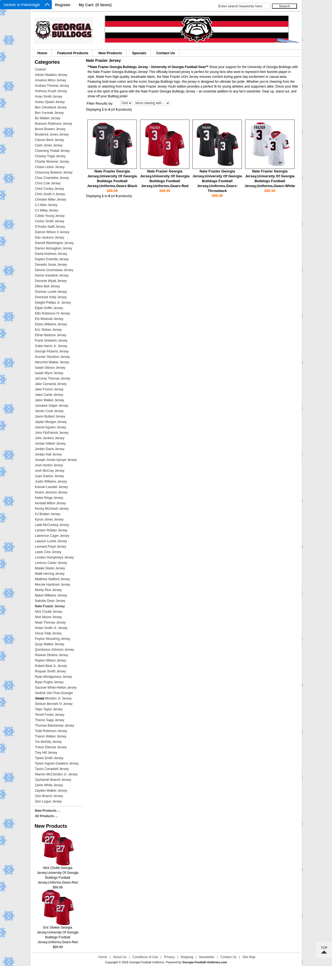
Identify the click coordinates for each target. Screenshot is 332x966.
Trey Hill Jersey (46, 753)
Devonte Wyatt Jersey (51, 281)
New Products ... (47, 811)
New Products (110, 53)
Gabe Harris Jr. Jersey (51, 346)
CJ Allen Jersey (46, 205)
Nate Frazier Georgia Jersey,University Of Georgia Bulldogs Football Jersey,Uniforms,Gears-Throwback (217, 181)
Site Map (248, 957)
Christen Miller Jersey (50, 199)
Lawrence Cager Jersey (52, 536)
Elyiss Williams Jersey (51, 324)
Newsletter (207, 957)
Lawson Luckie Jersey (51, 541)
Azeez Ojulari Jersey (50, 102)
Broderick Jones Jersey (52, 134)
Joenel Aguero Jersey (50, 427)
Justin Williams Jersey (51, 481)
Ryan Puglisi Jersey (49, 682)
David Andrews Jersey (51, 254)
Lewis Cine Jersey (48, 552)
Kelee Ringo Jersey (49, 498)
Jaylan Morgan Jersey (51, 422)
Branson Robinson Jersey (53, 124)
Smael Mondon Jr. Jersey (53, 698)
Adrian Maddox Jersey (51, 75)
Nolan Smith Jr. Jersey (51, 628)
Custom (40, 69)
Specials (139, 53)
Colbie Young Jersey (50, 216)
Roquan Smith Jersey (50, 671)
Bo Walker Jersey (48, 118)
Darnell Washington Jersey (54, 243)
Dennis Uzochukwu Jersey (54, 270)
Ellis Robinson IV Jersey (52, 313)
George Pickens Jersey (52, 351)
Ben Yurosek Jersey (49, 113)
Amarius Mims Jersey (50, 80)
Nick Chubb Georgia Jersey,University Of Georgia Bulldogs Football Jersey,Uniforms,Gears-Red (57, 873)
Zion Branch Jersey (49, 796)
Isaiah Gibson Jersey (50, 368)
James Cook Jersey (49, 411)
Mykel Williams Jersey (51, 595)
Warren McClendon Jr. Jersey (56, 774)
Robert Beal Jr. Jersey (51, 666)
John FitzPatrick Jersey (52, 433)
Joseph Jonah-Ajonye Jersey (56, 460)
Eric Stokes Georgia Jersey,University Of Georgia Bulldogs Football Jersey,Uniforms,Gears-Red (57, 933)
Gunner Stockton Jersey (52, 357)
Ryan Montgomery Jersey (53, 677)
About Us (119, 957)
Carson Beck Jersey (49, 140)
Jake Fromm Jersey (49, 389)
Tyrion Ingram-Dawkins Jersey (57, 763)
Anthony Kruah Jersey (51, 91)
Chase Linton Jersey (50, 167)
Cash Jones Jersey (49, 145)
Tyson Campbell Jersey (52, 769)
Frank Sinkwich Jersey (51, 340)
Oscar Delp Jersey (48, 633)
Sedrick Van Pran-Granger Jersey (54, 693)
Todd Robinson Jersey (51, 731)
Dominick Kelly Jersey (51, 297)
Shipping (187, 957)
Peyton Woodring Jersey (53, 639)
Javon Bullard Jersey (50, 416)
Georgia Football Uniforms (146, 962)
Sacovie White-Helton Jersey (56, 687)
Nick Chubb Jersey (48, 612)
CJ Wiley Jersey (46, 210)
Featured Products (72, 53)
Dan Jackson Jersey (49, 237)
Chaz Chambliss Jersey (52, 178)
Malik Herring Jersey (50, 574)
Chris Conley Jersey (49, 189)
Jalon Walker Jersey (49, 400)
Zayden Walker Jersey (51, 790)
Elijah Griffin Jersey (49, 308)
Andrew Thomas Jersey (52, 86)
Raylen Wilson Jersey (50, 660)
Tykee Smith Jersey (49, 758)
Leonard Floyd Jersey (50, 546)
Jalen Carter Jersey (49, 395)
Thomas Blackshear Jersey (54, 725)
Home (42, 53)
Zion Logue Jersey (48, 801)
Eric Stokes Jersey (48, 330)
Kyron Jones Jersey (49, 519)
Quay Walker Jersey (49, 644)
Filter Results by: (100, 103)
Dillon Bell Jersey (47, 286)
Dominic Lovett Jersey (51, 292)
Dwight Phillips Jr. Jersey (53, 302)
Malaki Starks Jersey (50, 568)
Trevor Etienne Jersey (51, 747)
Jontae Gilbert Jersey (50, 443)
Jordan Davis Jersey (50, 449)
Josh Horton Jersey (49, 465)
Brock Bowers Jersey (50, 129)
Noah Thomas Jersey (50, 622)
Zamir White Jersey (49, 785)
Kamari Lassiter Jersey (51, 487)
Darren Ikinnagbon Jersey (53, 248)
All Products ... (46, 816)
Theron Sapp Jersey (49, 720)
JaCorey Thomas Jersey (52, 378)
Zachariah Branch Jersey (53, 780)
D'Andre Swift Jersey (50, 227)
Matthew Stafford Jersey (52, 579)
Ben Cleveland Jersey (51, 107)
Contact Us (165, 53)
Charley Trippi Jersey (50, 156)
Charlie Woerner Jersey (52, 161)
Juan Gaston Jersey (49, 476)
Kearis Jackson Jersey (51, 492)
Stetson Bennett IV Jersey (54, 704)
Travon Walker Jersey (51, 736)
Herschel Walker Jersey (52, 362)
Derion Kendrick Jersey (52, 275)
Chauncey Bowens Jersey (54, 172)
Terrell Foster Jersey (50, 715)
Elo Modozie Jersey (49, 319)
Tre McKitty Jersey (48, 742)
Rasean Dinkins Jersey (51, 655)
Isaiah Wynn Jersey (49, 373)
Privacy (169, 957)
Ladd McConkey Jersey (52, 525)
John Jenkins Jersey (50, 438)
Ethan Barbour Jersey (51, 335)
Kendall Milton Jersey (50, 503)
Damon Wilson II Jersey (52, 232)
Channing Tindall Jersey (52, 151)
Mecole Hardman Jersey (52, 584)
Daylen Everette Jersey (52, 259)
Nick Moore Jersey (48, 617)
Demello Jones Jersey (51, 265)
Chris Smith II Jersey (50, 194)
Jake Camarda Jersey (51, 384)
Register (63, 5)
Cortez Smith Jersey (49, 221)
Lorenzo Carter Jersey (51, 563)
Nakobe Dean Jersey (50, 601)
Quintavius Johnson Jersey (54, 650)
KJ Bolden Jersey (47, 514)
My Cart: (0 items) (95, 5)
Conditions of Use (145, 957)
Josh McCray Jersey (50, 471)
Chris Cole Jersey (48, 183)
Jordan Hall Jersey (48, 454)
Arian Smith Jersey (48, 96)
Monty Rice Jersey (48, 590)
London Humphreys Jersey (54, 557)
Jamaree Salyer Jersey (51, 405)
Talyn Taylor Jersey (49, 709)
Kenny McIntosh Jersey (52, 509)
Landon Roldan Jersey (51, 530)
